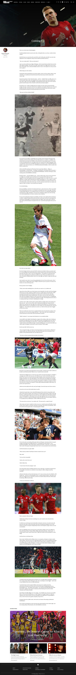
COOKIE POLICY (15, 669)
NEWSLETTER (25, 669)
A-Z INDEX (51, 669)
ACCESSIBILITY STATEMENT (40, 669)
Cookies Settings (60, 669)
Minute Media (36, 673)
